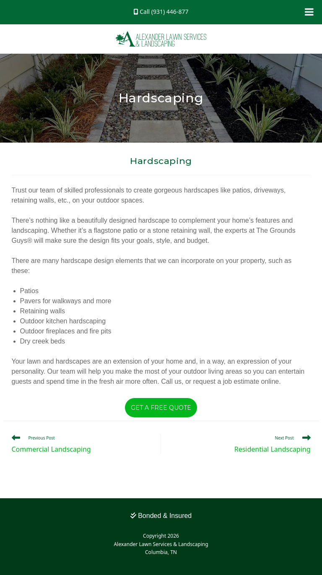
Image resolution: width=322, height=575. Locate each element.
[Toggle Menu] (309, 11)
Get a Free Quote (161, 407)
